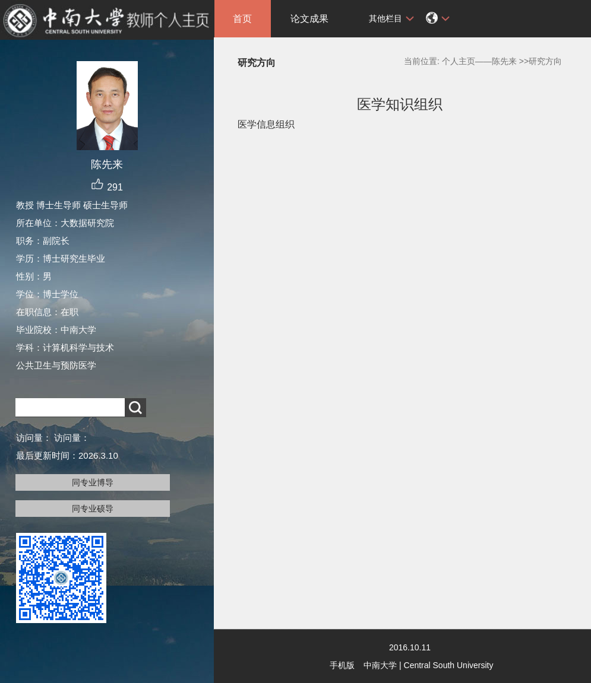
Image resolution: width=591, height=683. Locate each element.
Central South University (449, 665)
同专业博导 (92, 482)
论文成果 (309, 19)
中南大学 (380, 665)
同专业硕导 (92, 508)
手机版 (342, 665)
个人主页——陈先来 (479, 61)
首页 (242, 19)
